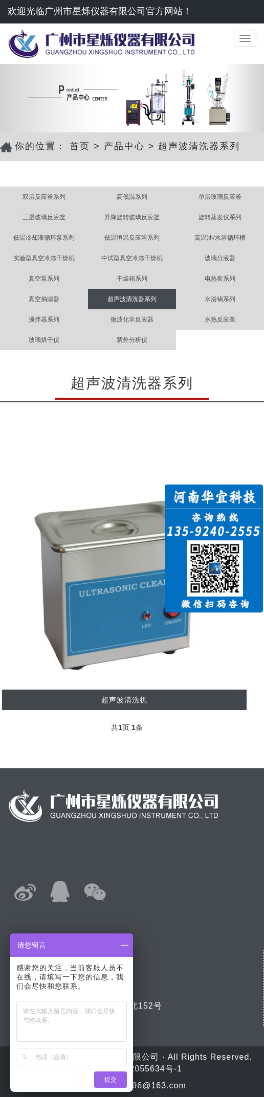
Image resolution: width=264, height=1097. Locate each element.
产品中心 (124, 146)
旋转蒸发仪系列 (220, 217)
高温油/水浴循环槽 (219, 237)
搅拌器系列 (44, 319)
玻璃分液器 (220, 258)
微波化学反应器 (132, 319)
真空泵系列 (44, 278)
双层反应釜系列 (44, 196)
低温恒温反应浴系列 (132, 237)
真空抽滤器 (44, 299)
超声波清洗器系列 (199, 146)
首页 (80, 146)
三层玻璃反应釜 (44, 217)
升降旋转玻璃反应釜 (132, 217)
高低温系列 (132, 196)
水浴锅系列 (220, 299)
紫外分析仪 (132, 340)
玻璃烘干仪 (44, 340)
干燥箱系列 (132, 278)
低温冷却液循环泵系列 (44, 237)
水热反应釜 (220, 319)
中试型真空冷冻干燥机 (132, 258)
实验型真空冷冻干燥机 (44, 258)
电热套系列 (220, 278)
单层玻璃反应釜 (220, 196)
